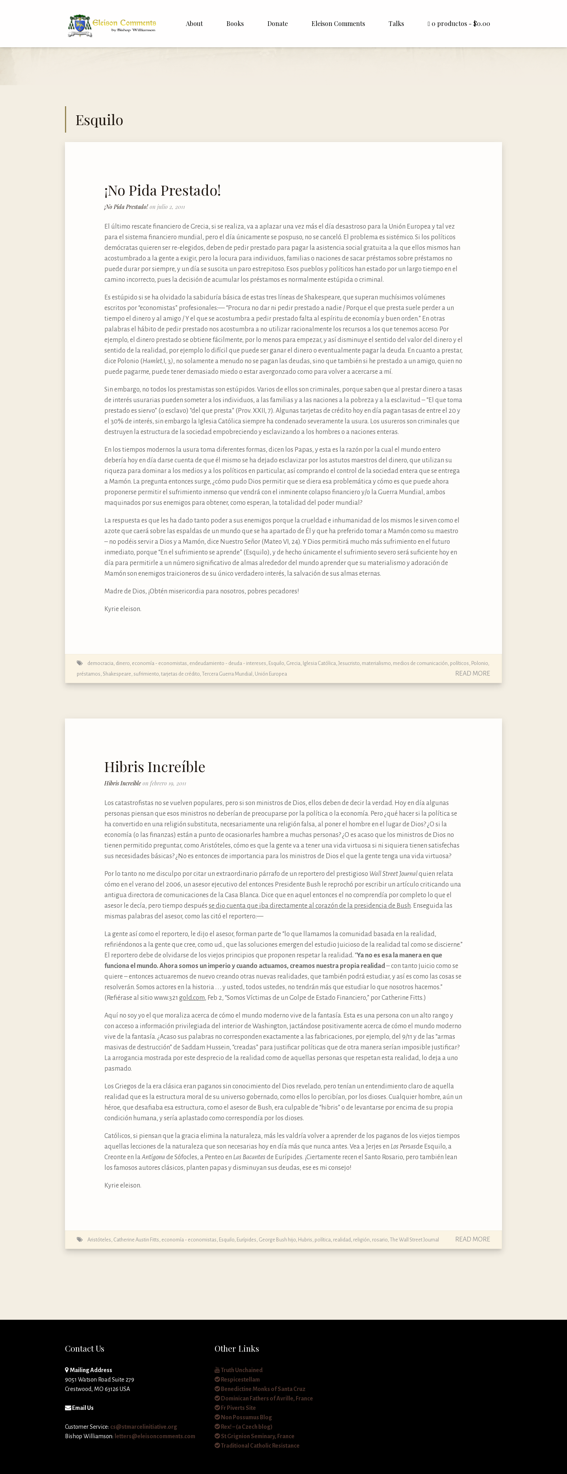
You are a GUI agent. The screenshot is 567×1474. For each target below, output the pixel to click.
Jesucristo (348, 663)
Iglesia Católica (319, 663)
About (194, 23)
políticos (459, 663)
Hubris (305, 1240)
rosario (379, 1240)
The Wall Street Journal (414, 1240)
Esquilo (276, 663)
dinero (123, 663)
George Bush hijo (277, 1240)
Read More (472, 673)
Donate (277, 23)
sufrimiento (146, 674)
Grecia (293, 663)
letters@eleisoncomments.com (155, 1436)
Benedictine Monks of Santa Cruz (260, 1389)
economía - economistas (159, 663)
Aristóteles (99, 1240)
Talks (396, 23)
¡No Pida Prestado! (162, 189)
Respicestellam (237, 1379)
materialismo (376, 663)
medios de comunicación (420, 663)
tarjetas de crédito (180, 674)
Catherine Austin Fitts (136, 1240)
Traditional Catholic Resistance (257, 1446)
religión (361, 1240)
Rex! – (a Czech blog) (243, 1427)
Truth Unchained (239, 1370)
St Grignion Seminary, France (255, 1436)
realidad (342, 1240)
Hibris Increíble (155, 766)
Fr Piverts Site (235, 1408)
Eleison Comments (338, 23)
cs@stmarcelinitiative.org (143, 1427)
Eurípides (246, 1240)
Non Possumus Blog (243, 1417)
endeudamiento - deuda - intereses (227, 663)
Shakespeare (117, 674)
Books (235, 23)
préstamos (88, 674)
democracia (100, 663)
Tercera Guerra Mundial (227, 674)
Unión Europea (271, 674)
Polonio (479, 663)
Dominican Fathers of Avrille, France (264, 1398)
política (323, 1240)
